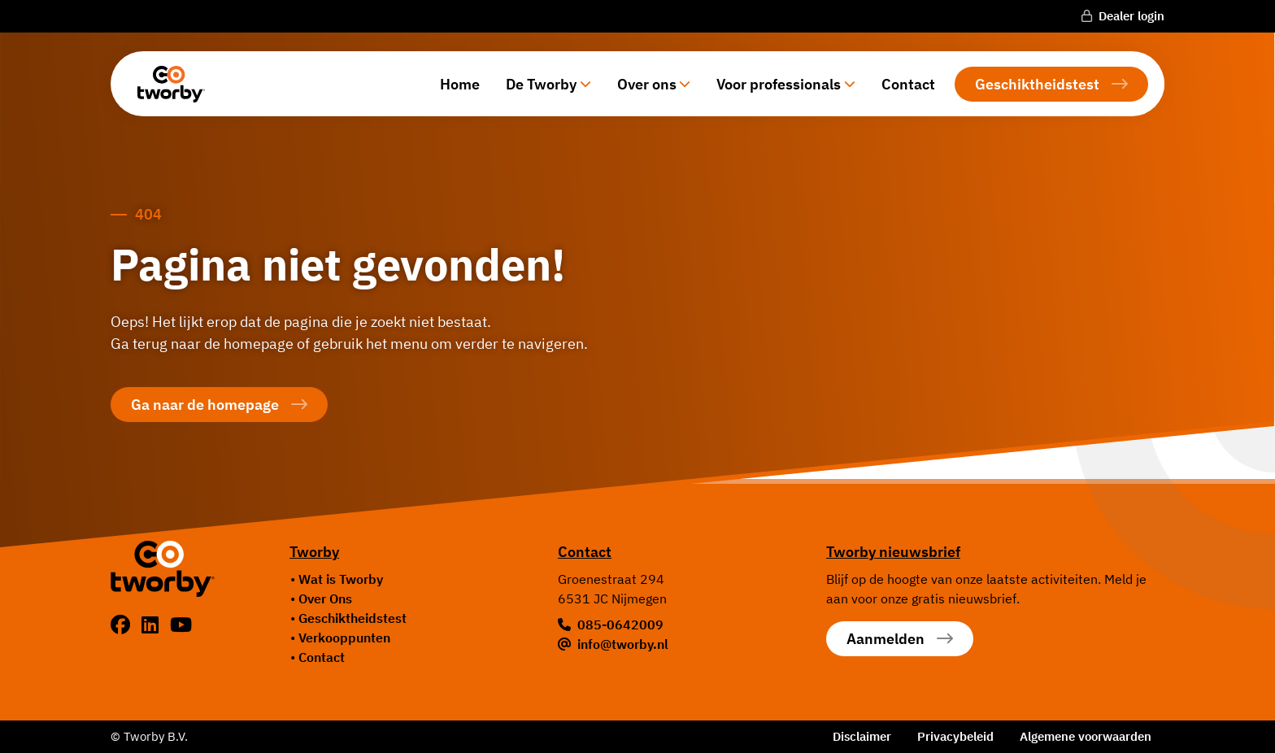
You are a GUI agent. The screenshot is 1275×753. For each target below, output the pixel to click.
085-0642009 (620, 624)
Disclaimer (862, 736)
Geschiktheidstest (1037, 84)
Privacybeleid (955, 736)
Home (460, 84)
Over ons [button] (647, 84)
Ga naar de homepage (205, 404)
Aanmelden (885, 638)
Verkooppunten (344, 637)
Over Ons (325, 598)
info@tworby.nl (622, 644)
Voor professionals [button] (778, 84)
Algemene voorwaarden (1085, 736)
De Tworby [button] (541, 84)
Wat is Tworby (340, 579)
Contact (908, 84)
